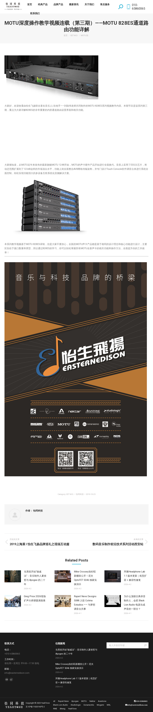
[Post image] (12, 576)
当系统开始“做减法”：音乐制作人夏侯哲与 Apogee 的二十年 (35, 578)
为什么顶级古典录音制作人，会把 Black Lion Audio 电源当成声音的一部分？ (134, 602)
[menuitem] (29, 4)
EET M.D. (70, 494)
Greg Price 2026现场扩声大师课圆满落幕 (35, 598)
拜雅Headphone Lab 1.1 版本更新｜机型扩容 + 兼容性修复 (135, 575)
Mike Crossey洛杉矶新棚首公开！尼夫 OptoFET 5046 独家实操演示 (85, 578)
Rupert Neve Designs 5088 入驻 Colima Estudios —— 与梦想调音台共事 (85, 602)
